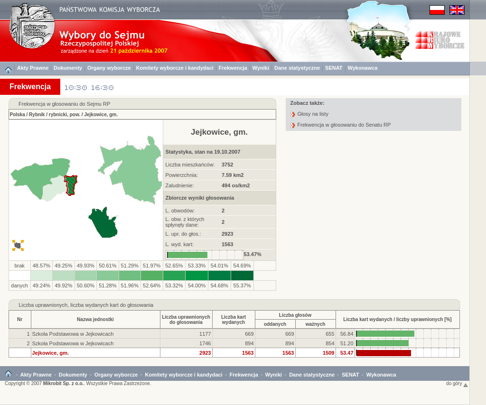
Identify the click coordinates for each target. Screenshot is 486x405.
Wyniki (260, 68)
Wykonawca (363, 68)
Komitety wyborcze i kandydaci (175, 68)
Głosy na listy (313, 114)
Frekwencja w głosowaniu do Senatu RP (344, 125)
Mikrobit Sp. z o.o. (63, 383)
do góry (457, 383)
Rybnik (37, 114)
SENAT (333, 68)
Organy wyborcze (109, 68)
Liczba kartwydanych (233, 319)
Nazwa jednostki (95, 319)
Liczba (26, 305)
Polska (17, 114)
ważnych (316, 324)
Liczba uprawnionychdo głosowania (186, 319)
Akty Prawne (32, 68)
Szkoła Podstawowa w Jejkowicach (73, 334)
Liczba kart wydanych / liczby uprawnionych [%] (397, 319)
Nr (19, 319)
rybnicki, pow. (64, 114)
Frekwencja (233, 68)
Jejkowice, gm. (101, 114)
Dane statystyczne (297, 68)
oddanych (275, 324)
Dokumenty (68, 68)
